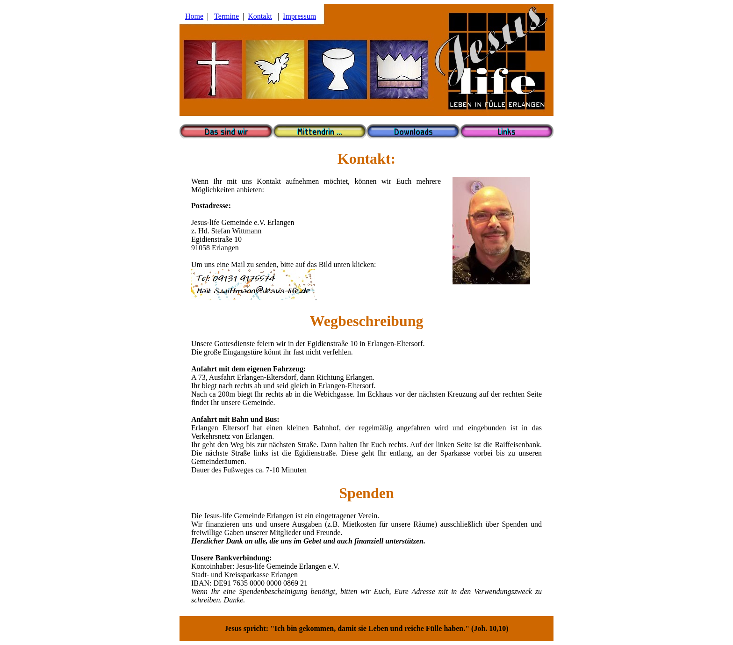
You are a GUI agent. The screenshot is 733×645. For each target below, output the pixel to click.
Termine (226, 16)
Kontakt (260, 16)
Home (194, 16)
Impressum (299, 16)
